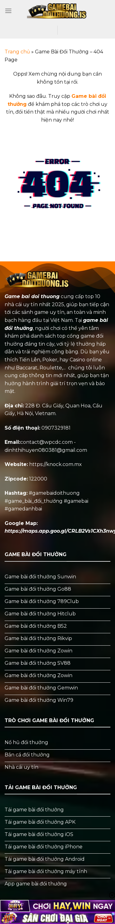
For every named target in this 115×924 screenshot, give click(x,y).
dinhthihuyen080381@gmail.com (46, 450)
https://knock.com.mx (55, 464)
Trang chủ (17, 52)
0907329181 (56, 428)
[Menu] (8, 10)
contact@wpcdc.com (46, 442)
